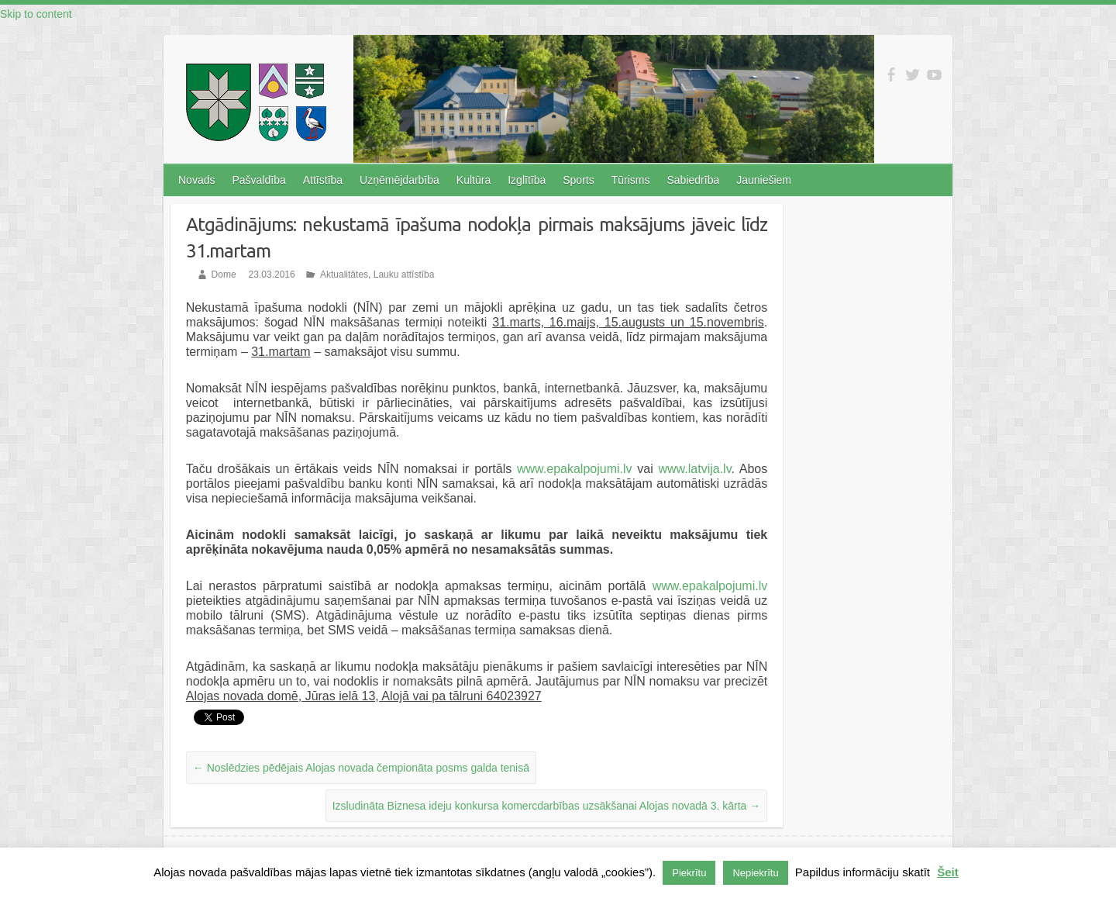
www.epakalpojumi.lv (574, 468)
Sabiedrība (692, 180)
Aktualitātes (344, 274)
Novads (196, 180)
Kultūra (473, 180)
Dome (224, 274)
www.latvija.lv (695, 468)
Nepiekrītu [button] (755, 873)
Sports (578, 180)
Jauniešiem (763, 180)
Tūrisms (630, 180)
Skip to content (36, 14)
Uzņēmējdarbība (399, 180)
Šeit (948, 872)
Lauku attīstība (404, 274)
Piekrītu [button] (689, 873)
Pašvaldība (258, 180)
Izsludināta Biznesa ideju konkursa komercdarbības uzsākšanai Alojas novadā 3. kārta (546, 806)
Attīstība (323, 180)
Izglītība (527, 180)
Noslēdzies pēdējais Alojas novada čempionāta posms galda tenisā (361, 768)
